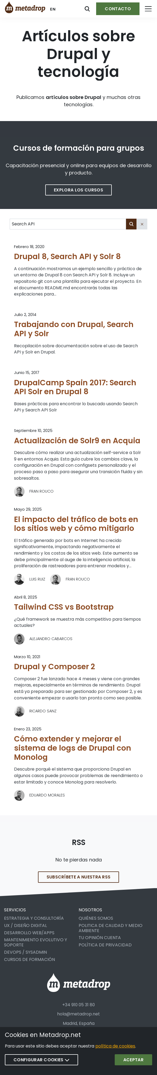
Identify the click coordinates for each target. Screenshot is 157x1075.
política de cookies (115, 1046)
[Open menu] (148, 9)
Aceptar (133, 1060)
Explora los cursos (78, 190)
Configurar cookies (41, 1060)
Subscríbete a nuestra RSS (79, 883)
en (53, 9)
